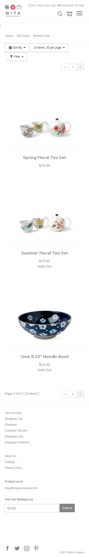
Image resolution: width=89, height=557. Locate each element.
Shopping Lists (14, 436)
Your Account (13, 413)
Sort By (17, 47)
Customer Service (16, 430)
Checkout (11, 424)
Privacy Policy (14, 468)
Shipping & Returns (17, 442)
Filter (16, 56)
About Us (10, 456)
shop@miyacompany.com (21, 488)
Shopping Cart (14, 418)
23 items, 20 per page (49, 47)
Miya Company (28, 11)
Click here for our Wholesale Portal (56, 5)
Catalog (9, 462)
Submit (67, 508)
